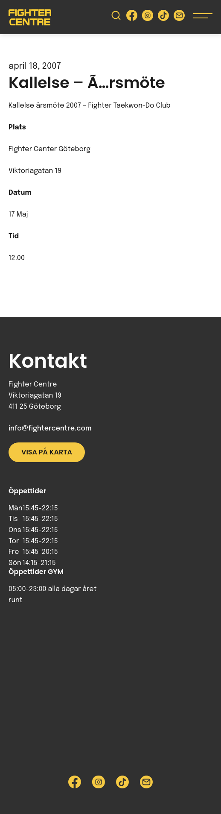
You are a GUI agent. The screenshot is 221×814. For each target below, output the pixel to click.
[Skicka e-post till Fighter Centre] (179, 17)
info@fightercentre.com (50, 428)
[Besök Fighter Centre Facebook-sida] (131, 17)
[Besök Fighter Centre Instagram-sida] (147, 17)
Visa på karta (46, 452)
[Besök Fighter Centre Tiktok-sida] (163, 17)
